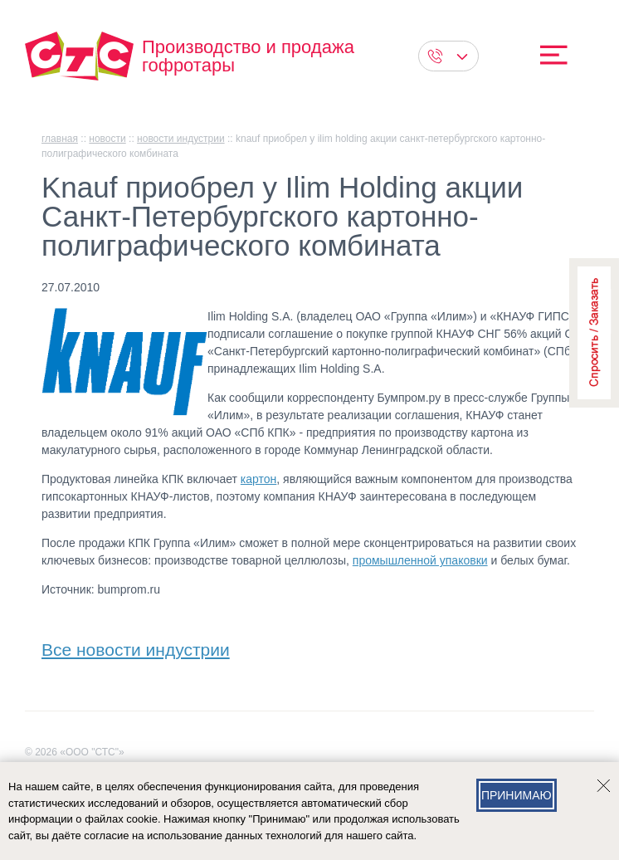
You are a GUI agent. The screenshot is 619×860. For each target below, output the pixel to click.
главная (59, 138)
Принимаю (516, 795)
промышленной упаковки (420, 560)
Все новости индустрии (135, 646)
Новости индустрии (181, 138)
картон (258, 479)
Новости (107, 138)
